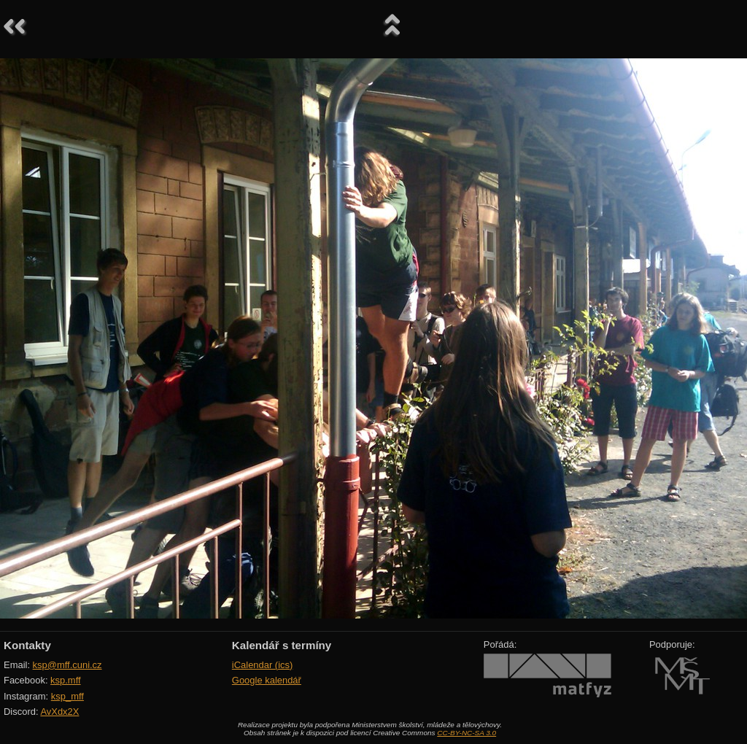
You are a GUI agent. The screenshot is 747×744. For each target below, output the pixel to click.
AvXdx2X (59, 711)
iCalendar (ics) (262, 664)
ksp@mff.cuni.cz (67, 664)
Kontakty (27, 645)
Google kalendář (266, 680)
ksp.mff (65, 680)
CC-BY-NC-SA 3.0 (466, 733)
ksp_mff (67, 696)
